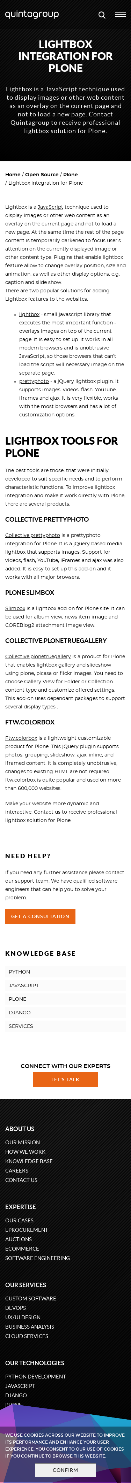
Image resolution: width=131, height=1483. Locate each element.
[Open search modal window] (102, 14)
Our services (25, 1285)
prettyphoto (34, 381)
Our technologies (34, 1363)
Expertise (20, 1207)
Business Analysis (29, 1327)
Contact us (47, 812)
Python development (35, 1377)
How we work (25, 1152)
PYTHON (19, 972)
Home (13, 174)
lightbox (29, 314)
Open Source (42, 174)
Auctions (18, 1239)
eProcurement (26, 1230)
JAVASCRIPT (24, 985)
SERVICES (21, 1026)
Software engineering (37, 1258)
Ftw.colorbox (21, 738)
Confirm (66, 1470)
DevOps (15, 1308)
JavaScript (50, 207)
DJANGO (20, 1013)
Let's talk (65, 1079)
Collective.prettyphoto (32, 535)
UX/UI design (23, 1317)
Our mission (22, 1142)
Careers (16, 1171)
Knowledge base (29, 1161)
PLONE (17, 999)
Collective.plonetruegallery (38, 656)
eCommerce (22, 1249)
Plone (70, 174)
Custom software (30, 1298)
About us (19, 1129)
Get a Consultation (40, 916)
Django (16, 1395)
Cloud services (26, 1336)
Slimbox (15, 608)
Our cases (19, 1220)
